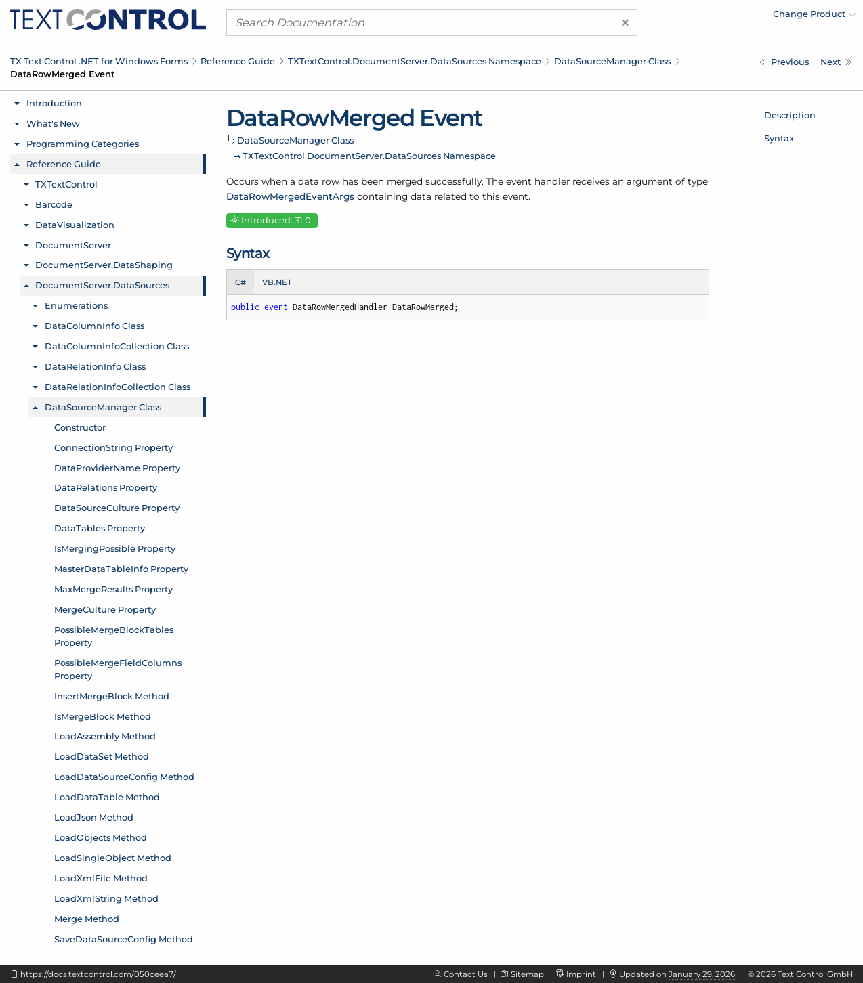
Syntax (779, 138)
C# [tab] (240, 282)
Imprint (581, 974)
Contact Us (466, 974)
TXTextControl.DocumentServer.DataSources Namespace (414, 61)
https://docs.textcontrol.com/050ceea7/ (98, 974)
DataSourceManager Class (612, 61)
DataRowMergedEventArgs (290, 196)
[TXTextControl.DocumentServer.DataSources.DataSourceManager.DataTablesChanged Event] (836, 62)
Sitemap (527, 974)
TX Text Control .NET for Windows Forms (99, 61)
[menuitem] (738, 16)
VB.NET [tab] (277, 282)
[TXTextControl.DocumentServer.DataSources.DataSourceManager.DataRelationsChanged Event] (784, 62)
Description (790, 115)
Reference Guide (238, 61)
